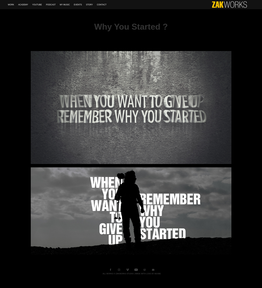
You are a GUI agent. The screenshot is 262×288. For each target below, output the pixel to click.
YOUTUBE (37, 5)
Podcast (51, 5)
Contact (102, 5)
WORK (11, 5)
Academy (23, 5)
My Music (65, 5)
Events (78, 5)
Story (89, 5)
